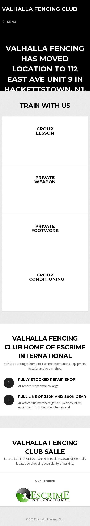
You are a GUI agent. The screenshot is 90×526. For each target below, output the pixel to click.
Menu (11, 22)
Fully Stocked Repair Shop (46, 379)
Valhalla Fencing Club (39, 9)
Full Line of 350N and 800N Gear (52, 397)
